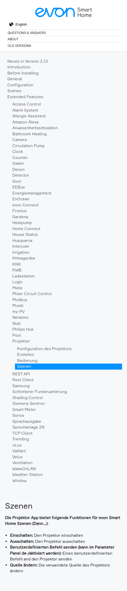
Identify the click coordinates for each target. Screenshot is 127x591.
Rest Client (23, 379)
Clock (17, 151)
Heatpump (22, 222)
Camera (19, 139)
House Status (25, 234)
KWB (17, 269)
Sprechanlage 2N (28, 427)
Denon (18, 169)
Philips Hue (23, 329)
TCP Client (22, 433)
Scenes (14, 90)
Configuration (20, 84)
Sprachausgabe (26, 421)
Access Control (26, 104)
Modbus (19, 299)
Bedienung (27, 360)
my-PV (18, 311)
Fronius (19, 210)
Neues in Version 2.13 (27, 61)
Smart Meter (24, 409)
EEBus (18, 187)
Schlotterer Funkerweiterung (39, 391)
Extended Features (25, 96)
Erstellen (25, 354)
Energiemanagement (31, 193)
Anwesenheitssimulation (35, 127)
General (14, 78)
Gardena (20, 216)
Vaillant (19, 450)
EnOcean (20, 198)
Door (17, 181)
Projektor (21, 341)
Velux (17, 456)
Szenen (24, 366)
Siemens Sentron (28, 403)
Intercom (20, 246)
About (13, 39)
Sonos (18, 415)
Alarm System (25, 110)
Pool (16, 335)
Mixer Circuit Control (32, 293)
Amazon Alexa (25, 122)
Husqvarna (22, 240)
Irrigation (20, 252)
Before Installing (23, 73)
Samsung (21, 385)
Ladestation (23, 276)
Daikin (18, 163)
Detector (20, 175)
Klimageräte (23, 258)
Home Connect (26, 228)
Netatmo (20, 317)
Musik (17, 305)
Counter (20, 157)
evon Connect (25, 204)
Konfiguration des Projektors (44, 348)
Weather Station (27, 474)
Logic (17, 281)
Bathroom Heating (29, 133)
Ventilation (22, 462)
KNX (16, 264)
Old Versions (19, 46)
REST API (21, 373)
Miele (17, 287)
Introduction (18, 66)
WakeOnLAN (24, 468)
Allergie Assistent (29, 115)
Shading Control (27, 397)
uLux (17, 445)
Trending (20, 438)
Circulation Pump (28, 145)
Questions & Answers (27, 33)
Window (19, 480)
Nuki (16, 323)
